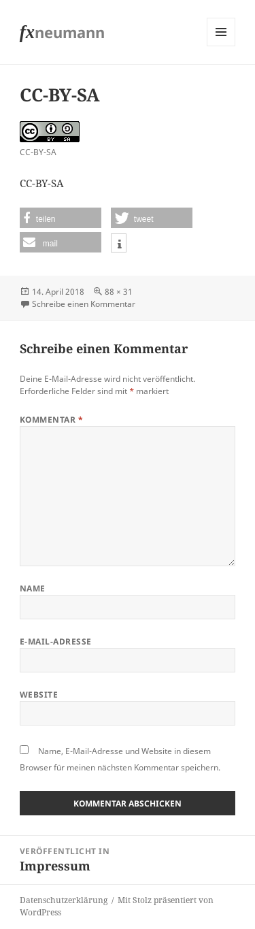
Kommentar (51, 419)
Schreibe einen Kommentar (83, 304)
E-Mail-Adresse (56, 641)
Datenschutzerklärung (63, 900)
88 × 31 (119, 291)
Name (33, 588)
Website (39, 694)
